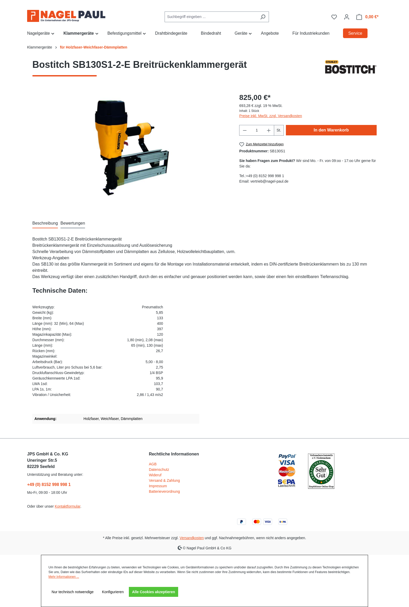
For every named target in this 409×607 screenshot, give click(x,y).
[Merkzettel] (334, 17)
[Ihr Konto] (346, 17)
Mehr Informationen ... (64, 577)
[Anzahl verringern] (244, 130)
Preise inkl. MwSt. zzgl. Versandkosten (270, 116)
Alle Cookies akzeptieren (153, 592)
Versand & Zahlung (164, 480)
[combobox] (211, 16)
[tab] (45, 223)
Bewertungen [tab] (73, 223)
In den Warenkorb (331, 130)
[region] (130, 148)
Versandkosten (192, 538)
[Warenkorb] (367, 17)
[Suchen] (263, 16)
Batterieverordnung (164, 491)
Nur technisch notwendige (73, 592)
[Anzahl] (257, 130)
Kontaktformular (67, 506)
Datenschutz (159, 469)
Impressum (158, 486)
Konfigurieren (113, 592)
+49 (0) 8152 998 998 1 (49, 484)
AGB (153, 464)
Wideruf (155, 475)
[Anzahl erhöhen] (268, 130)
